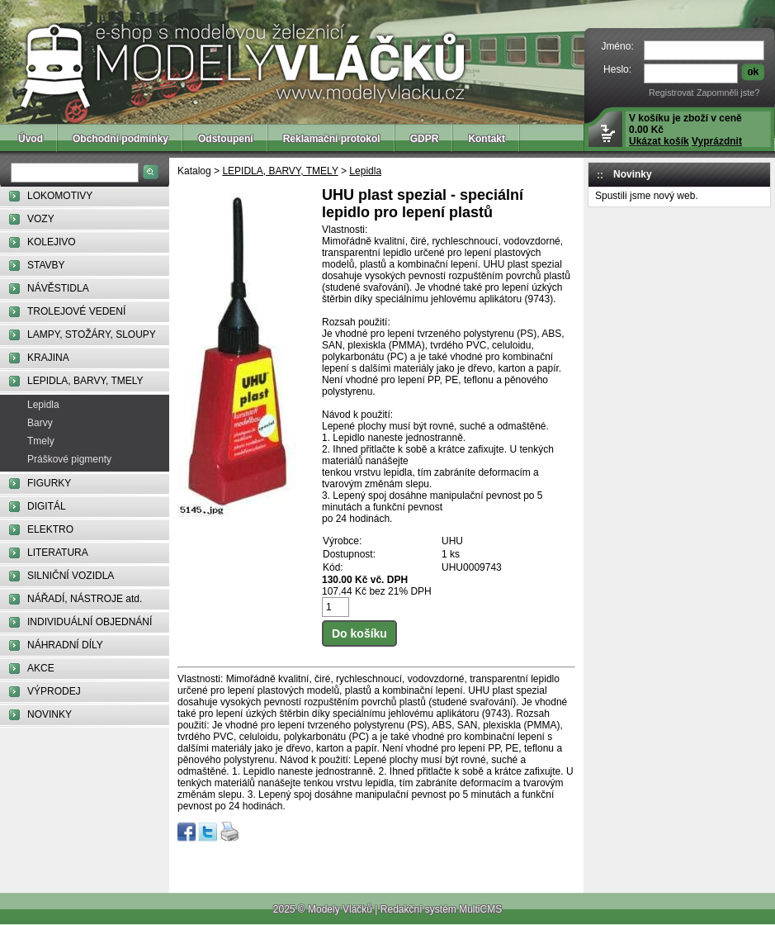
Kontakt (486, 139)
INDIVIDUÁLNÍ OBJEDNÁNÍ (89, 622)
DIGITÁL (46, 506)
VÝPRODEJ (54, 691)
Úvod (30, 139)
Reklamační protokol (331, 139)
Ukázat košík (659, 141)
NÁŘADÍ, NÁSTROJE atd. (84, 599)
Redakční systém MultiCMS (441, 909)
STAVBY (46, 265)
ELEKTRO (50, 529)
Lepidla (43, 404)
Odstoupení (225, 139)
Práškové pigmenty (69, 459)
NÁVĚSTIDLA (58, 288)
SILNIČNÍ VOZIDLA (70, 575)
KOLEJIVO (51, 242)
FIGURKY (49, 483)
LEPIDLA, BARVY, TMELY (85, 381)
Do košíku (359, 633)
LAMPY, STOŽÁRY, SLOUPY (91, 334)
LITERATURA (57, 552)
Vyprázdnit (717, 141)
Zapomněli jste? (728, 92)
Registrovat (671, 92)
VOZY (40, 219)
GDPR (424, 139)
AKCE (40, 668)
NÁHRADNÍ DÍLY (65, 645)
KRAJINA (48, 357)
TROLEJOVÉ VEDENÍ (76, 311)
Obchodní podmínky (120, 139)
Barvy (40, 423)
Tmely (40, 441)
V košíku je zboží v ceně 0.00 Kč (685, 129)
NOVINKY (49, 714)
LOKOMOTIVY (59, 196)
